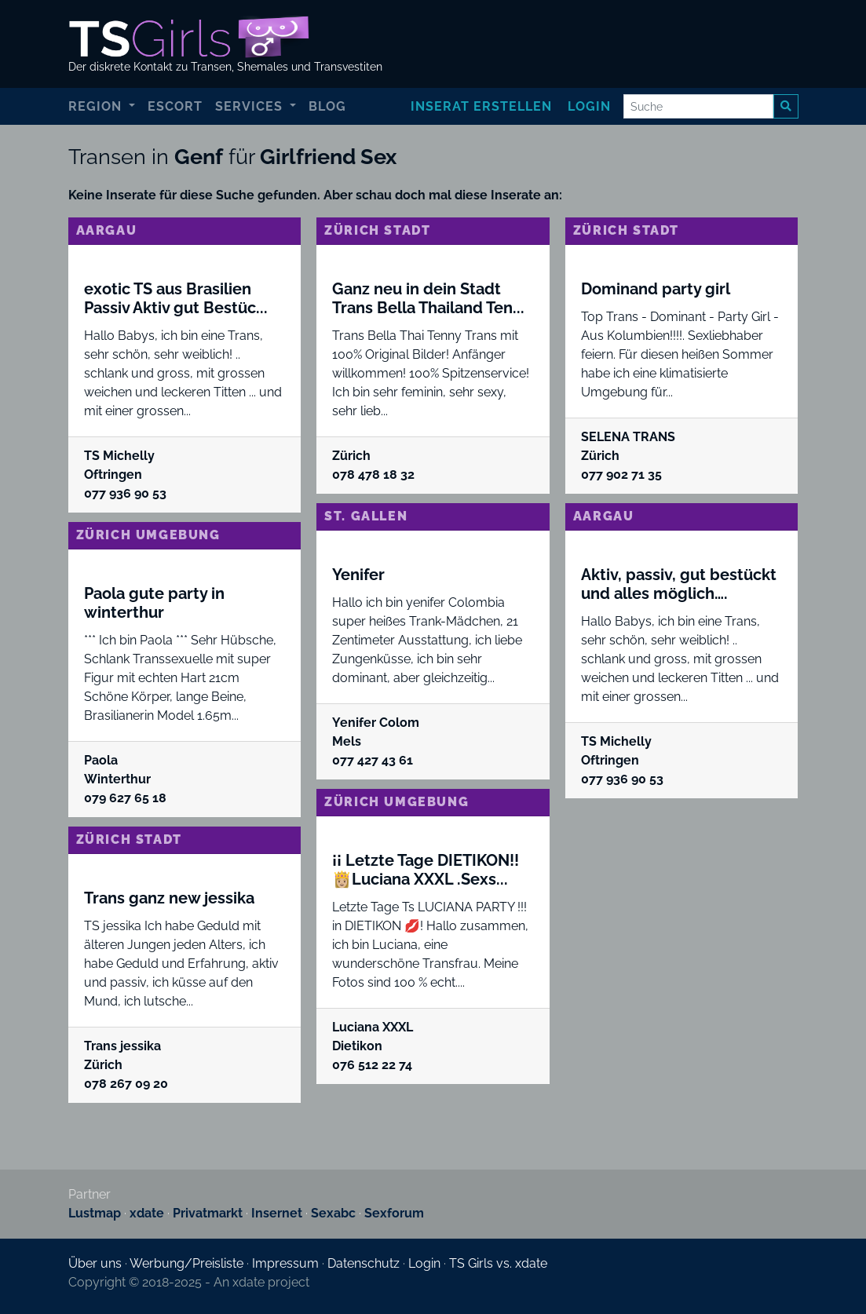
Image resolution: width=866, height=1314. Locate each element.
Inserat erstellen (481, 106)
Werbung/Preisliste (186, 1263)
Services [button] (251, 106)
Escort (175, 106)
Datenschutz (363, 1263)
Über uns (95, 1263)
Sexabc (333, 1213)
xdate (147, 1213)
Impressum (285, 1263)
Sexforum (394, 1213)
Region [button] (97, 106)
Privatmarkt (208, 1213)
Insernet (276, 1213)
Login (589, 106)
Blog (327, 106)
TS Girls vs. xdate (498, 1263)
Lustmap (94, 1213)
